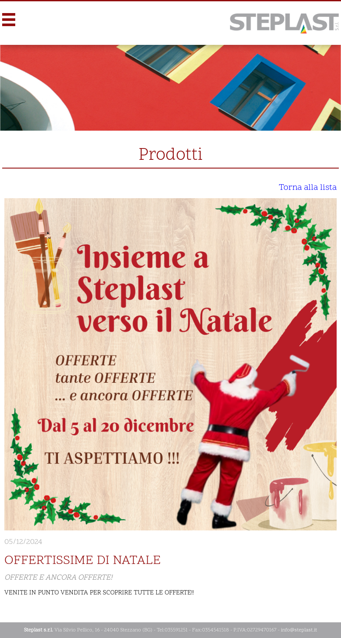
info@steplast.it (299, 630)
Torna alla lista (308, 188)
